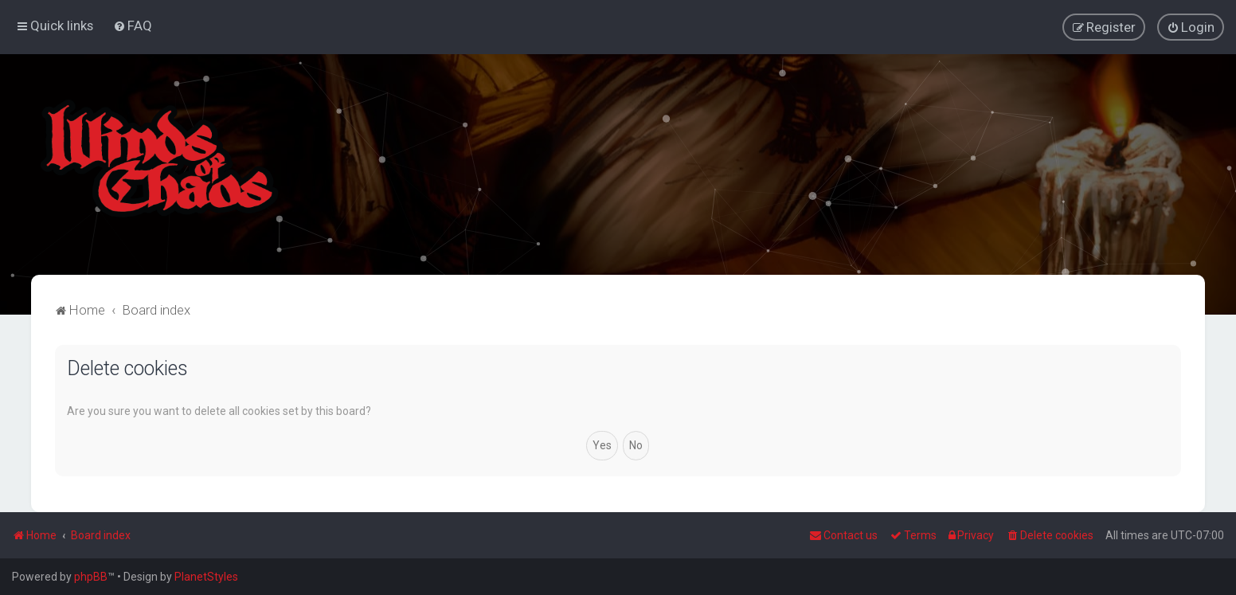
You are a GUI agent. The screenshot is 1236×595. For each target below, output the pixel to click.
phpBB (91, 576)
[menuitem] (132, 25)
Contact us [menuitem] (843, 535)
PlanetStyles (206, 576)
